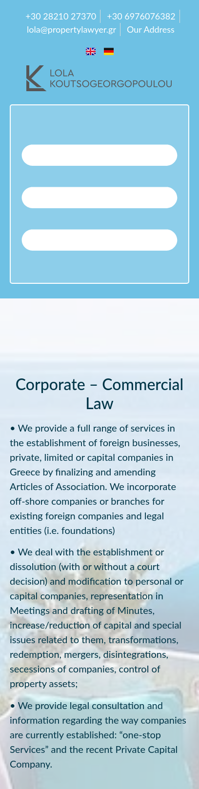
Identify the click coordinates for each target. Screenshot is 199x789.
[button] (99, 194)
